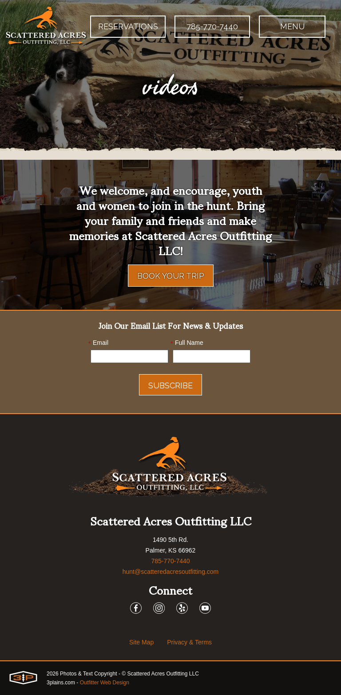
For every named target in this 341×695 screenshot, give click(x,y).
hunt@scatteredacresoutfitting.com (171, 571)
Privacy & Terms (189, 642)
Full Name (186, 343)
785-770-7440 (212, 26)
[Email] (129, 356)
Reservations (128, 26)
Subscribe (170, 385)
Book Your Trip (170, 275)
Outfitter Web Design (104, 682)
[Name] (211, 356)
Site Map (141, 642)
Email (98, 343)
